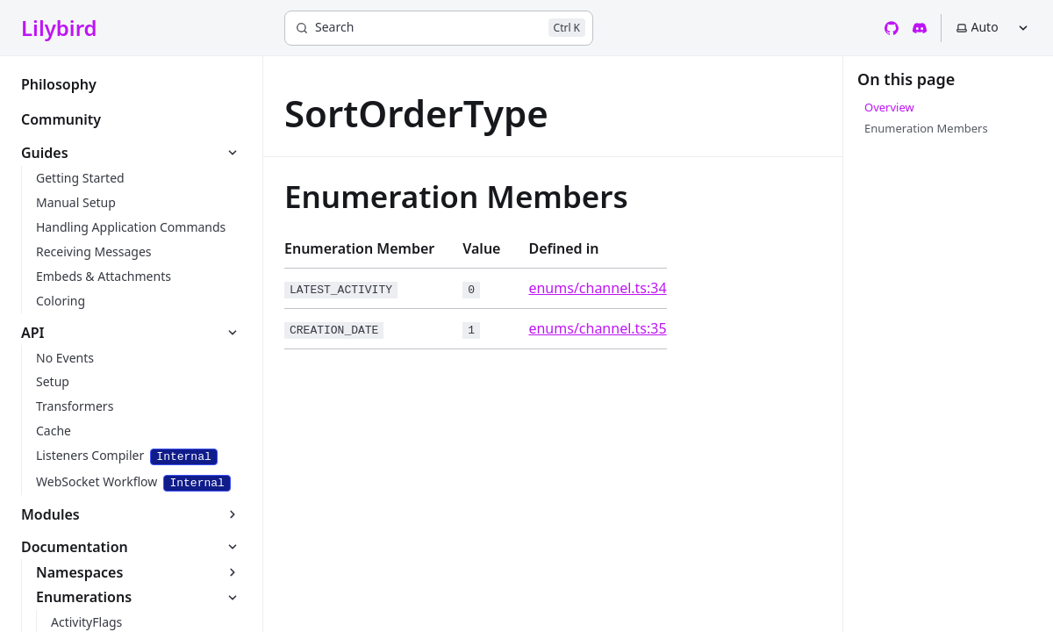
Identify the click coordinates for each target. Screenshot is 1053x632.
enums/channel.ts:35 (597, 328)
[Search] (438, 28)
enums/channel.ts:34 (597, 288)
